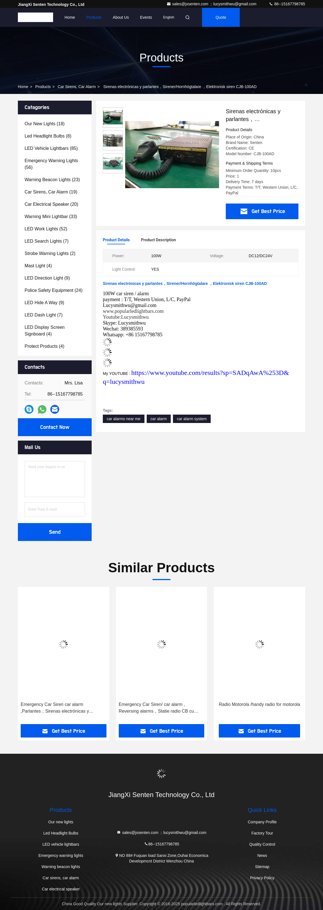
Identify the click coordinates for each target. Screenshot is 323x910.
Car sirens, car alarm (77, 86)
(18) (45, 123)
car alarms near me (124, 419)
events (146, 17)
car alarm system (192, 419)
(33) (51, 216)
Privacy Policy (262, 878)
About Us (121, 17)
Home (70, 17)
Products (93, 17)
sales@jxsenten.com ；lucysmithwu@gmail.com (212, 4)
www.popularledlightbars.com (133, 311)
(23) (52, 179)
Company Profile (262, 822)
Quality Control (262, 844)
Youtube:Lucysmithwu (126, 317)
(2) (50, 253)
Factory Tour (262, 833)
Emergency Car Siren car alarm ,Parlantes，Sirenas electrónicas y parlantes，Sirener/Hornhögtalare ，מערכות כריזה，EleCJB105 (57, 708)
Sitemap (262, 866)
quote (220, 17)
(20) (51, 204)
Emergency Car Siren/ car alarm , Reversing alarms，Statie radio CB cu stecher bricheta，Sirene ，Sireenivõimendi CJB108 (156, 708)
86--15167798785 (287, 4)
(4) (38, 265)
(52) (46, 228)
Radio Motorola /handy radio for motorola (259, 704)
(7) (46, 241)
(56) (51, 164)
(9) (47, 278)
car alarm (159, 419)
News (262, 855)
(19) (51, 192)
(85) (51, 148)
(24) (53, 290)
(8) (48, 136)
